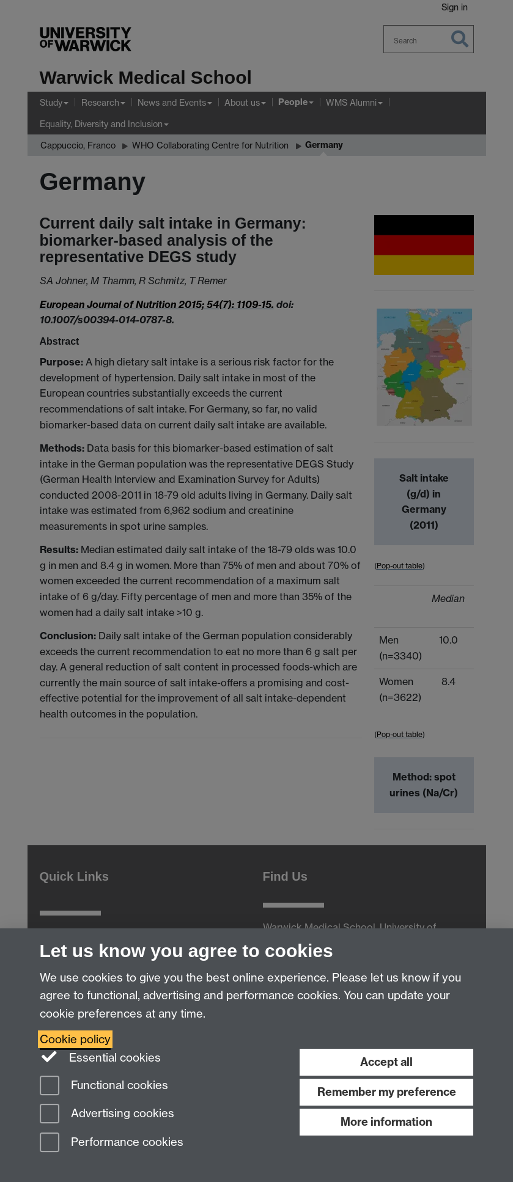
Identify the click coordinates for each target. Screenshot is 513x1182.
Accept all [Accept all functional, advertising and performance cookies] (386, 1062)
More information (386, 1122)
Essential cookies (100, 1057)
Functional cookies (104, 1086)
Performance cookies (111, 1143)
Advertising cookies (107, 1114)
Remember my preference (386, 1092)
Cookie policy (75, 1039)
